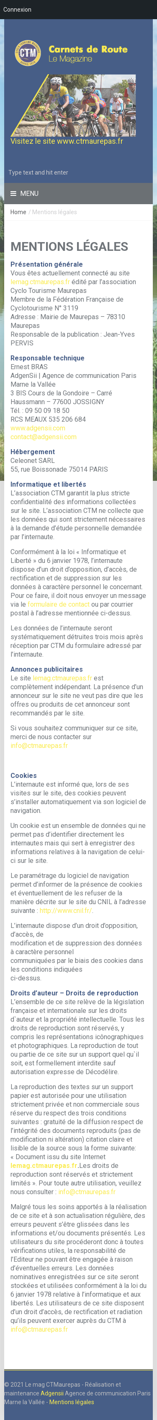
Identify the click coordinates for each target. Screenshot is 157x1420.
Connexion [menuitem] (17, 9)
